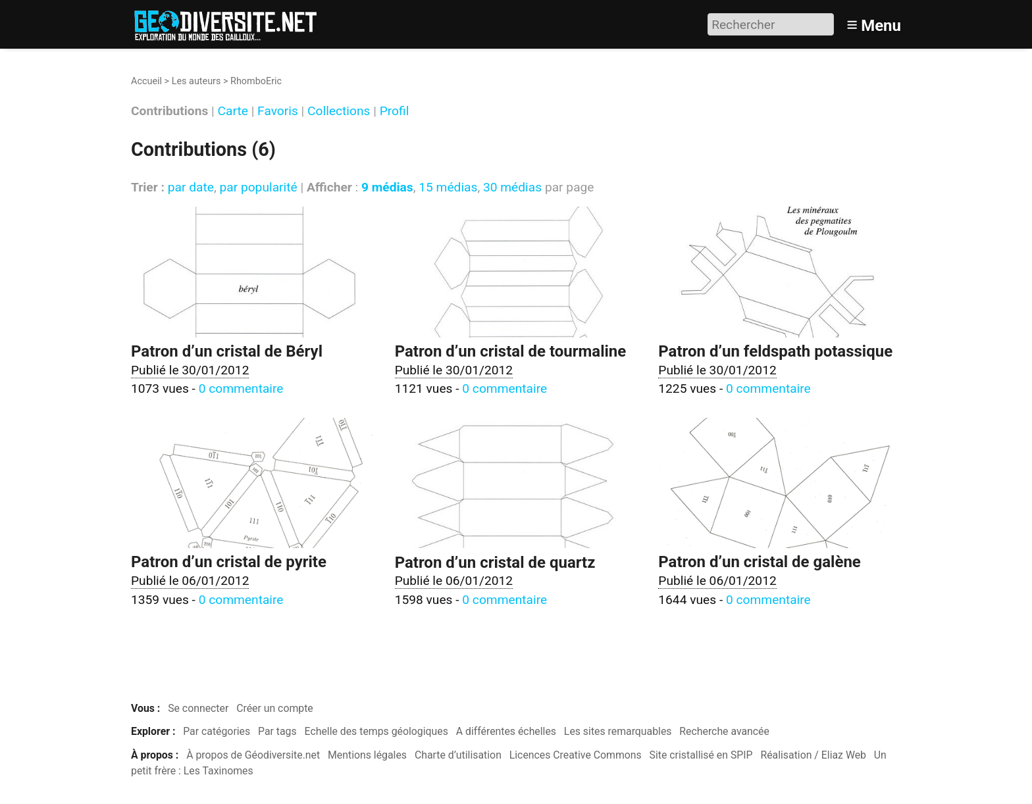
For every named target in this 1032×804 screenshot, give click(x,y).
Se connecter (198, 708)
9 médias (387, 187)
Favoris (277, 111)
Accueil (146, 81)
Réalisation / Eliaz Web (813, 755)
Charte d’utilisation (458, 755)
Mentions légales (367, 755)
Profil (394, 111)
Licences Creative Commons (575, 755)
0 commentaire (241, 388)
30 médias (512, 187)
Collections (338, 111)
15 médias (448, 187)
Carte (233, 111)
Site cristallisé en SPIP (701, 755)
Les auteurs (196, 81)
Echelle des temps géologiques (376, 731)
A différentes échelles (506, 731)
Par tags (277, 731)
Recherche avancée (724, 731)
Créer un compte (274, 708)
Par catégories (216, 731)
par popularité (258, 187)
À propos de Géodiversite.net (253, 755)
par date (191, 187)
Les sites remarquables (618, 731)
